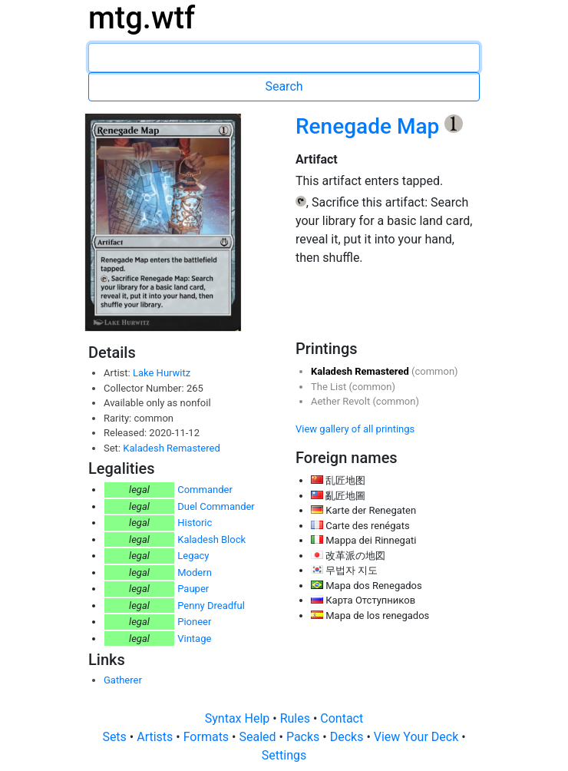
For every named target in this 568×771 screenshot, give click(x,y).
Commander (205, 489)
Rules (296, 718)
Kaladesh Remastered (171, 448)
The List (329, 386)
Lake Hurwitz (161, 373)
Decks (348, 737)
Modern (194, 572)
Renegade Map (370, 126)
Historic (194, 522)
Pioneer (194, 621)
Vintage (194, 638)
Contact (341, 718)
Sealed (259, 737)
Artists (156, 737)
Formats (207, 737)
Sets (115, 737)
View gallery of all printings (355, 429)
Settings (284, 755)
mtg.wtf (141, 18)
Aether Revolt (341, 401)
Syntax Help (239, 718)
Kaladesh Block (211, 539)
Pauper (193, 588)
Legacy (193, 555)
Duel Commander (216, 506)
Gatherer (123, 680)
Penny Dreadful (211, 605)
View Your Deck (417, 737)
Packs (304, 737)
